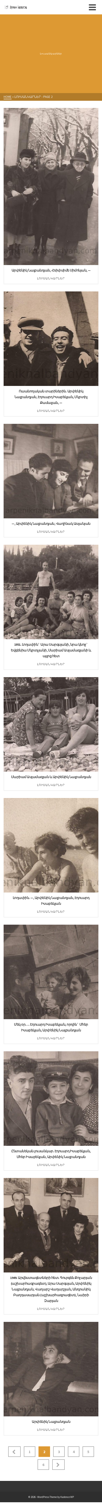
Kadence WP (67, 1497)
